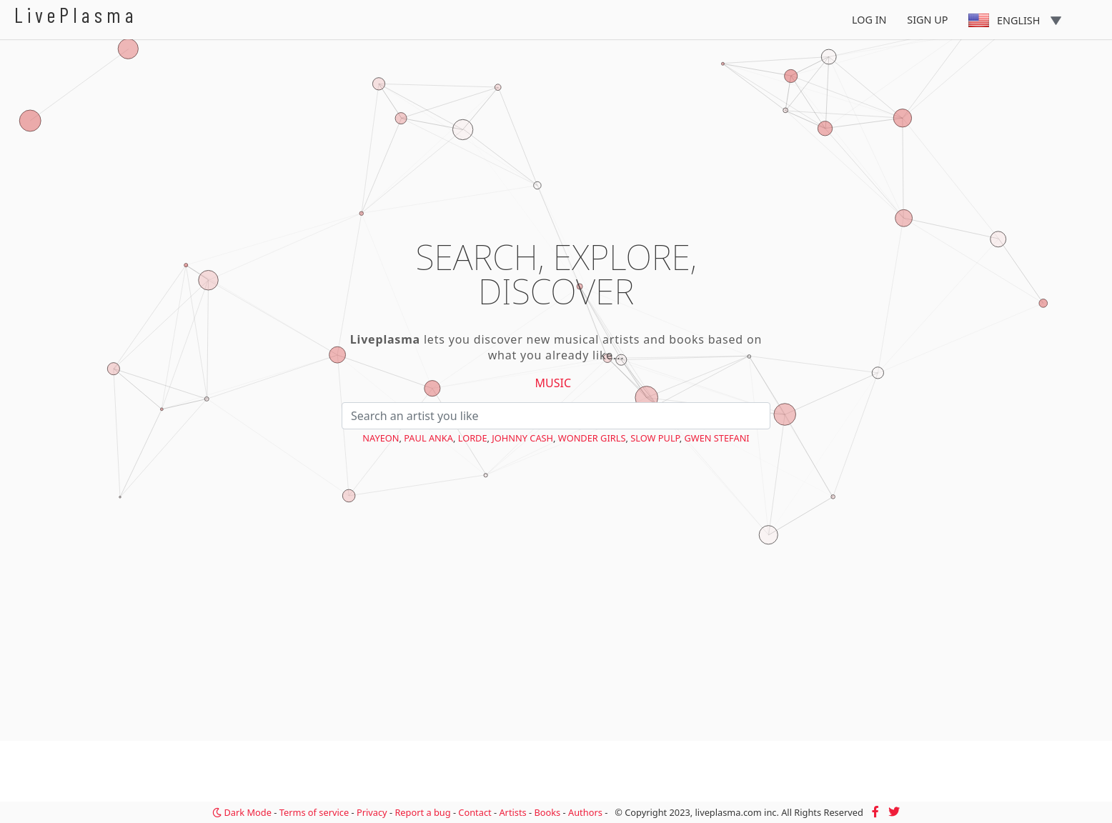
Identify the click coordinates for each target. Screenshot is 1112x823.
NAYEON (380, 438)
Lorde (472, 438)
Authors (585, 812)
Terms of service (314, 812)
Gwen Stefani (716, 438)
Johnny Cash (522, 438)
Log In (869, 19)
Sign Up (927, 19)
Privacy (372, 812)
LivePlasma (76, 14)
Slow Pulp (654, 438)
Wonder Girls (592, 438)
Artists (512, 812)
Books (547, 812)
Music (553, 383)
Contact (474, 812)
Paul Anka (428, 438)
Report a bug (422, 812)
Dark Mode (242, 812)
